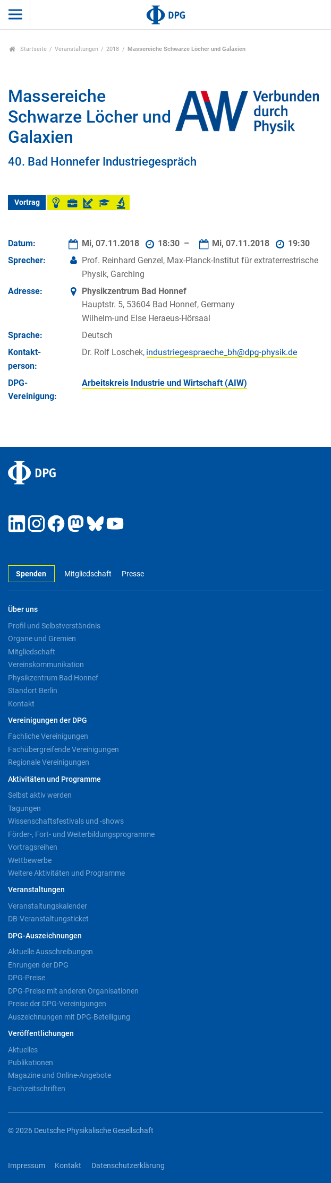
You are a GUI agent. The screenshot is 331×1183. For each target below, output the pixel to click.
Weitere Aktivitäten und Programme (66, 873)
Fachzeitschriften (36, 1088)
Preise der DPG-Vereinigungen (57, 1003)
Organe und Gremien (42, 638)
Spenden (31, 573)
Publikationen (30, 1062)
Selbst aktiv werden (40, 795)
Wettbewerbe (30, 860)
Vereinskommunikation (46, 664)
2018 (112, 49)
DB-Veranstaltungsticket (48, 918)
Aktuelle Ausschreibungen (50, 951)
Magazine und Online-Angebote (59, 1075)
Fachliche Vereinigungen (48, 736)
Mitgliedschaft (88, 573)
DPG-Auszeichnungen (45, 935)
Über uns (23, 609)
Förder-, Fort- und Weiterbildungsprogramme (81, 834)
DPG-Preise (26, 977)
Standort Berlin (32, 690)
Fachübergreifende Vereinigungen (63, 749)
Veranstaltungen (76, 49)
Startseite (28, 49)
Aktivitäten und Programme (54, 779)
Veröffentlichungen (41, 1033)
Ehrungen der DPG (38, 965)
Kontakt (21, 704)
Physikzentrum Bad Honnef (53, 677)
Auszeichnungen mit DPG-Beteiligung (69, 1017)
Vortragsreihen (32, 847)
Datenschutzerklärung (128, 1165)
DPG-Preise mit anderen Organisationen (73, 991)
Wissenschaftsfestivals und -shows (66, 821)
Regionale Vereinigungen (48, 762)
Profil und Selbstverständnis (54, 625)
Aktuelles (23, 1050)
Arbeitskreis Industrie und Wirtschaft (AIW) (164, 383)
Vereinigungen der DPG (47, 720)
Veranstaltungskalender (47, 906)
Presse (133, 573)
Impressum (26, 1165)
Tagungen (24, 808)
